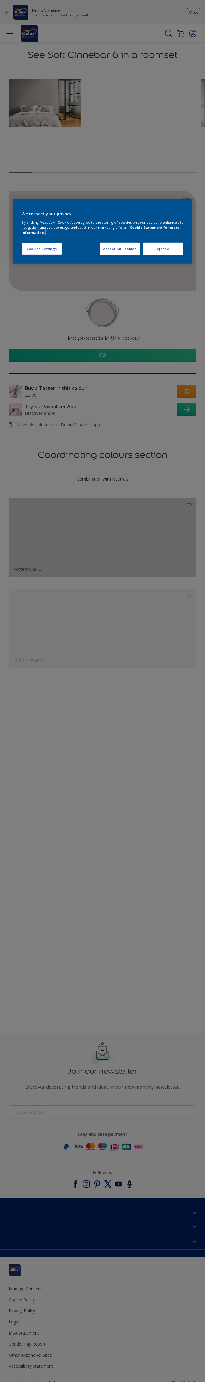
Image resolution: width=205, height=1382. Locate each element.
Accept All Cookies (119, 248)
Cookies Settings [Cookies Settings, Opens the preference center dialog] (42, 248)
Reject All (163, 248)
